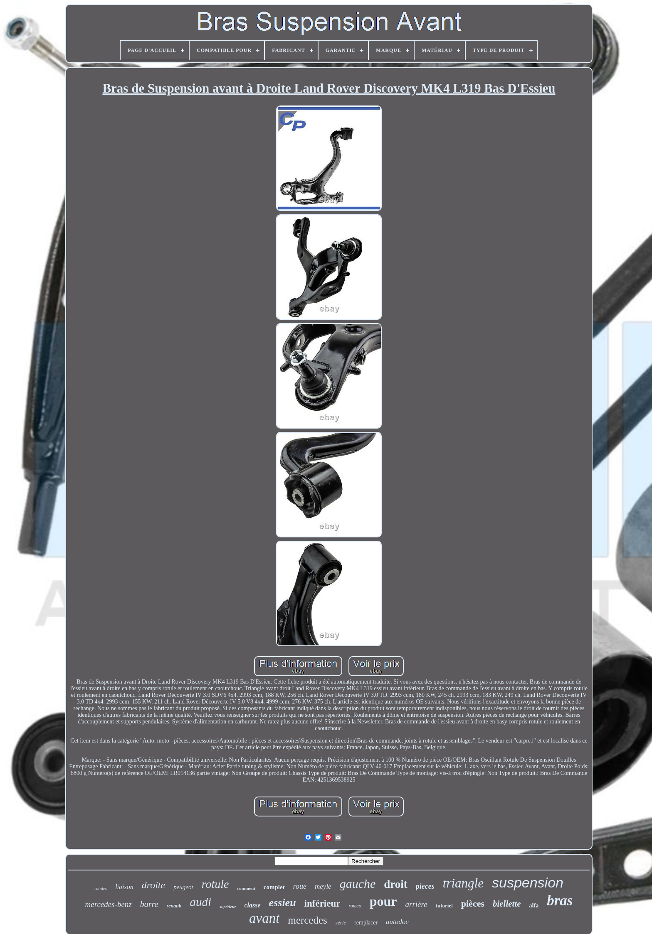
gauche (358, 883)
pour (383, 901)
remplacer (366, 922)
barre (149, 904)
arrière (416, 904)
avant (264, 918)
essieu (282, 903)
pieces (425, 886)
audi (200, 902)
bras (560, 900)
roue (299, 886)
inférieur (322, 903)
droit (396, 884)
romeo (354, 906)
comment (246, 888)
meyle (323, 886)
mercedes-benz (108, 904)
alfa (534, 905)
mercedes (307, 920)
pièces (472, 903)
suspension (527, 882)
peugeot (183, 887)
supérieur (228, 907)
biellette (507, 904)
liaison (124, 886)
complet (274, 887)
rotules (100, 888)
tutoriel (444, 905)
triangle (463, 883)
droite (153, 885)
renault (173, 906)
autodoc (397, 922)
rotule (215, 884)
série (341, 922)
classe (252, 905)
